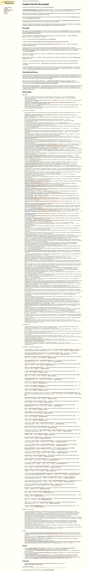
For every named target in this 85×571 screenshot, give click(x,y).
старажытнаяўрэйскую (46, 25)
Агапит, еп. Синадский (30, 374)
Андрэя (56, 82)
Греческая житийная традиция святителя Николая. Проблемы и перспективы (41, 188)
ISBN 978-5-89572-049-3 (70, 478)
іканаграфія (55, 80)
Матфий (27, 494)
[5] (45, 36)
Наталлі (27, 32)
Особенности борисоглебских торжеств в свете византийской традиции (40, 198)
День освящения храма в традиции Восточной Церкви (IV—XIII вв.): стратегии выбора (43, 211)
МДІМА (74, 35)
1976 (45, 9)
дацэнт (43, 63)
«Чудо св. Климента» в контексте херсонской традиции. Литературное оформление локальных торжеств (47, 220)
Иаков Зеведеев (36, 444)
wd (23, 1)
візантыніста (54, 47)
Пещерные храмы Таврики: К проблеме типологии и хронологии (38, 137)
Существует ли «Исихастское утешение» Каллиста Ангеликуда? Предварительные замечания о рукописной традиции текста (51, 193)
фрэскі (38, 77)
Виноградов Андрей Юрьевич (34, 548)
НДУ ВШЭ (52, 13)
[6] (30, 51)
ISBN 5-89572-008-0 (59, 423)
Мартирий (27, 487)
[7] (57, 69)
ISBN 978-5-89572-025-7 (54, 460)
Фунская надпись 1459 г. (30, 147)
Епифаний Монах (29, 433)
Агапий (26, 371)
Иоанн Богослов (36, 451)
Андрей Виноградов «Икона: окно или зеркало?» (46, 550)
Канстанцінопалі (52, 83)
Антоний (27, 419)
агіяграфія (49, 80)
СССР (51, 9)
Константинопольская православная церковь (42, 473)
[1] (43, 10)
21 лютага (41, 9)
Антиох (26, 415)
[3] (57, 20)
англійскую (25, 25)
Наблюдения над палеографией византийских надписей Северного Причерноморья (42, 201)
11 (32, 550)
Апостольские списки (30, 426)
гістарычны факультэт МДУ (38, 41)
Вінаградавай (32, 32)
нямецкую (77, 24)
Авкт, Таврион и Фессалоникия (32, 360)
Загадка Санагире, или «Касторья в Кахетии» (34, 205)
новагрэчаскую (56, 25)
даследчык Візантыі (27, 10)
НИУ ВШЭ (64, 549)
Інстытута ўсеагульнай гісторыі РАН (50, 44)
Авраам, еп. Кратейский (30, 363)
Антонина (27, 385)
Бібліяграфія (6, 11)
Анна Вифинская (28, 411)
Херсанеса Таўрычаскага (28, 33)
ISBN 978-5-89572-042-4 (63, 452)
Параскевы (69, 82)
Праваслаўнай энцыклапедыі (33, 18)
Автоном (27, 367)
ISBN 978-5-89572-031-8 (62, 463)
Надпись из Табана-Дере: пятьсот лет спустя (34, 164)
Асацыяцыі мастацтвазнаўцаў (69, 20)
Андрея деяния (28, 401)
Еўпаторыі (36, 33)
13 (34, 550)
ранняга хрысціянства (37, 10)
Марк (50, 480)
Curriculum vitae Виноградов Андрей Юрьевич (43, 552)
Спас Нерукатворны (34, 86)
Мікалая (64, 82)
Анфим (26, 389)
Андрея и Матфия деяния (31, 397)
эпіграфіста (38, 30)
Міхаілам (35, 76)
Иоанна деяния (28, 455)
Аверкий (56, 349)
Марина (44, 476)
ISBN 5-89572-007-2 (43, 383)
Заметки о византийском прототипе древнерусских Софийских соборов (40, 203)
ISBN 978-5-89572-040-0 (62, 449)
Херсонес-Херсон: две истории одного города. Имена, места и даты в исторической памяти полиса (45, 215)
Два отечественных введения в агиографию (34, 540)
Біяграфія (6, 8)
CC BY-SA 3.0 (61, 567)
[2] (54, 13)
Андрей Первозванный (57, 392)
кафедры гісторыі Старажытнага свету (56, 41)
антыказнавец (66, 9)
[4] (58, 20)
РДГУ (70, 24)
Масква (48, 9)
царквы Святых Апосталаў (42, 83)
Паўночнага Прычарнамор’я (48, 88)
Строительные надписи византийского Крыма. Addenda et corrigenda (39, 185)
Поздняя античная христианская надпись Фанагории (36, 197)
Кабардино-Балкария (29, 458)
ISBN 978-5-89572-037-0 (56, 467)
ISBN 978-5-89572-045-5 (74, 474)
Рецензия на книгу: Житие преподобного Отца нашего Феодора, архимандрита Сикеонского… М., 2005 (46, 532)
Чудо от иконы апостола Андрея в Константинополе (36, 156)
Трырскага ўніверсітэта (27, 45)
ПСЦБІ (51, 39)
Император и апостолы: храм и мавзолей (33, 166)
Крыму (75, 76)
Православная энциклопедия (66, 349)
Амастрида (27, 381)
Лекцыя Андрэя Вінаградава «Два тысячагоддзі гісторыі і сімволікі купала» (40, 563)
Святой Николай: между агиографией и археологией (36, 186)
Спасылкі (6, 13)
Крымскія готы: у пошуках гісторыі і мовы (33, 564)
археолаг (72, 9)
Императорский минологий (31, 448)
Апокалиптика (35, 422)
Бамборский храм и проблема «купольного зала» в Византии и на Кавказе (40, 213)
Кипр (33, 466)
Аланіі (49, 78)
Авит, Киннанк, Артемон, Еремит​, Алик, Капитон (36, 353)
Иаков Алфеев (35, 440)
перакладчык (78, 9)
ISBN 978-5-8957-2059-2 (40, 506)
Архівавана (43, 548)
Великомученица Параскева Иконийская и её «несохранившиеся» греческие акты (42, 114)
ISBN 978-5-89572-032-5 (49, 434)
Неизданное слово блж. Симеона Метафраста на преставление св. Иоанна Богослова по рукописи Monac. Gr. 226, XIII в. (50, 145)
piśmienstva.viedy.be (49, 569)
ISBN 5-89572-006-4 (74, 350)
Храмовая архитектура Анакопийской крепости (35, 183)
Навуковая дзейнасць (8, 10)
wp (24, 1)
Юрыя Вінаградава (65, 30)
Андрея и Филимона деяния (31, 404)
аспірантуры (39, 44)
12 (33, 550)
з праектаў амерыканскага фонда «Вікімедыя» (39, 567)
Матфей (34, 491)
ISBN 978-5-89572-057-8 (46, 499)
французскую (31, 25)
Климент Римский (29, 469)
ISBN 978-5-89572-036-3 (46, 438)
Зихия (26, 437)
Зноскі (5, 12)
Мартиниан (35, 484)
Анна (26, 408)
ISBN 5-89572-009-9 (67, 431)
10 (31, 550)
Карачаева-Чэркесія (53, 77)
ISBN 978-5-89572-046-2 (49, 456)
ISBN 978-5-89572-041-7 (51, 470)
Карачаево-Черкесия (37, 462)
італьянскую (38, 25)
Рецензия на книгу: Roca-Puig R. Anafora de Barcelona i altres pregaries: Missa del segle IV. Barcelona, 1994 (59, 536)
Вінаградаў (51, 7)
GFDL (65, 567)
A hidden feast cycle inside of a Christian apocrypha (35, 340)
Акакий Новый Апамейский (31, 378)
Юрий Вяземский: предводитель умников (34, 554)
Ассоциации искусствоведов (70, 548)
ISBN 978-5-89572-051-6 (56, 485)
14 (35, 550)
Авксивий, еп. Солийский (30, 356)
